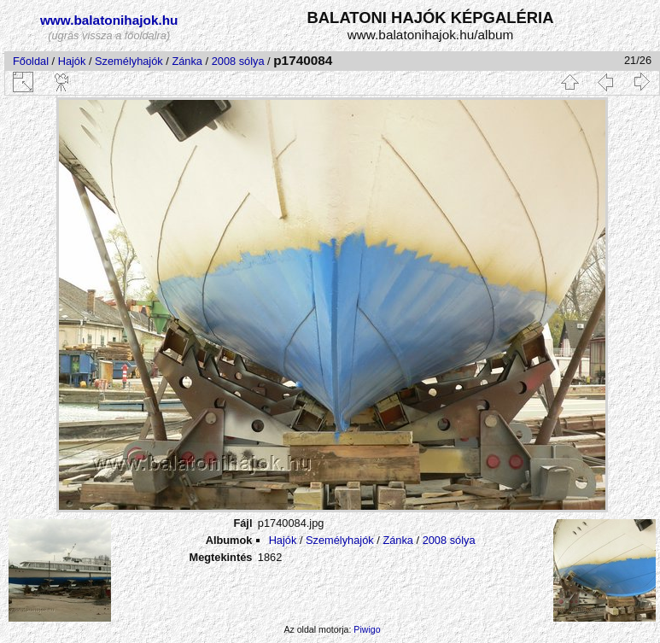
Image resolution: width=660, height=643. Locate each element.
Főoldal (31, 61)
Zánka (187, 61)
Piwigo (366, 629)
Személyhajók (129, 61)
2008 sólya (238, 61)
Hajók (73, 61)
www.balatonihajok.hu (109, 20)
